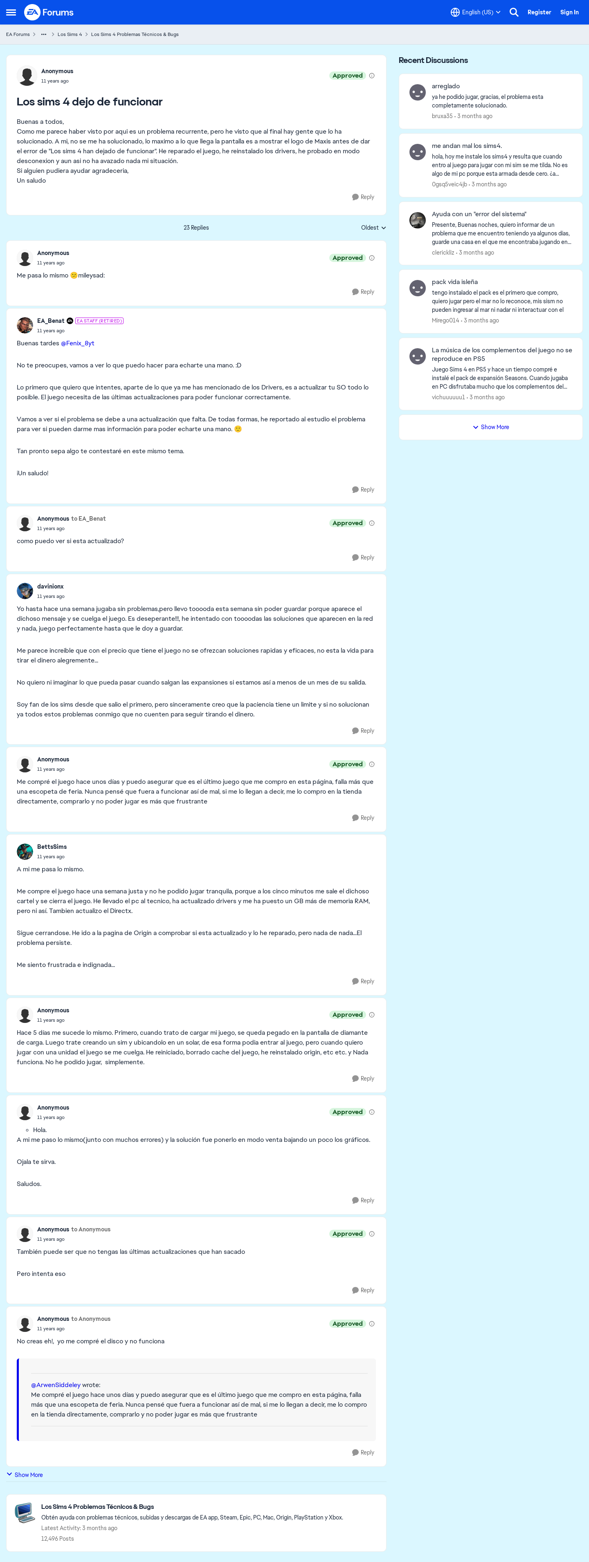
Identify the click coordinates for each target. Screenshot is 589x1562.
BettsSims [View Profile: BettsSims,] (52, 846)
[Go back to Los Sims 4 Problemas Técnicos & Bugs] (192, 1507)
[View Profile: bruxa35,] (417, 92)
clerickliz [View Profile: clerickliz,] (443, 252)
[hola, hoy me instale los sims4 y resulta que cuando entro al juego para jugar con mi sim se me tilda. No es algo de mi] (502, 165)
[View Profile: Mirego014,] (417, 288)
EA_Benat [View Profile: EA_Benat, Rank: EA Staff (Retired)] (51, 320)
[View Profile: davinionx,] (25, 591)
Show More (24, 1475)
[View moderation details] (372, 76)
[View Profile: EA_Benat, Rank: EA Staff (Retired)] (25, 325)
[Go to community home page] (49, 12)
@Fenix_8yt (77, 343)
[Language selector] (475, 12)
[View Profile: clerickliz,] (417, 220)
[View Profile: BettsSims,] (25, 852)
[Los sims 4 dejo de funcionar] (53, 262)
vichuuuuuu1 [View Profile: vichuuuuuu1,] (448, 397)
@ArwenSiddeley (56, 1385)
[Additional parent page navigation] (44, 34)
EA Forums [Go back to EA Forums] (18, 34)
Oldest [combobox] (374, 228)
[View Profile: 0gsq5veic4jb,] (417, 152)
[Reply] (363, 197)
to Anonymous (90, 1229)
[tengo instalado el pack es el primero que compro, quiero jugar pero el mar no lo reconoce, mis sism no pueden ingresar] (502, 301)
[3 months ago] (473, 116)
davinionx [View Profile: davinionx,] (50, 586)
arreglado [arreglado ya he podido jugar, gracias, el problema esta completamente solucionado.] (446, 86)
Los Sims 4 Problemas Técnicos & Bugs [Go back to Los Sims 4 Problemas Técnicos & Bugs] (135, 34)
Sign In (569, 12)
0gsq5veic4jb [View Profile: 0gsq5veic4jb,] (449, 184)
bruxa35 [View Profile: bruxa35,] (442, 116)
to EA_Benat (88, 518)
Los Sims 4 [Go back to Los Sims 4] (70, 34)
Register (539, 12)
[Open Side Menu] (11, 12)
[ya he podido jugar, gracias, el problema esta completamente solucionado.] (502, 101)
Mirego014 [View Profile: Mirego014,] (445, 320)
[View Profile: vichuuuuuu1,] (417, 356)
